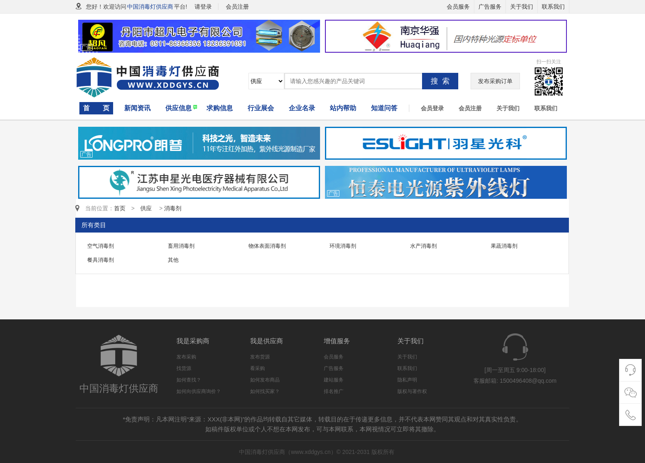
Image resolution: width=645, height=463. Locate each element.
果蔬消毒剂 (504, 246)
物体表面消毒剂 (267, 246)
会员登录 (432, 108)
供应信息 (178, 108)
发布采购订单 (495, 81)
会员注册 (470, 108)
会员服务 (458, 6)
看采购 (257, 368)
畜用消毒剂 (181, 246)
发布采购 (186, 357)
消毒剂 (172, 208)
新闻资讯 (137, 108)
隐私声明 (407, 380)
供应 (149, 208)
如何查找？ (188, 380)
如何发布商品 (265, 380)
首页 (119, 208)
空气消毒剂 (100, 246)
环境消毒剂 (342, 246)
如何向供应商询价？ (198, 391)
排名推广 (333, 391)
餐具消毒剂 (100, 260)
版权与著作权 (412, 391)
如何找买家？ (265, 391)
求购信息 (219, 108)
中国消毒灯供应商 (150, 6)
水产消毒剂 (423, 246)
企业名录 (302, 108)
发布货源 (260, 357)
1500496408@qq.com (528, 380)
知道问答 (384, 108)
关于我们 (521, 6)
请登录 (203, 6)
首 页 (96, 108)
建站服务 (333, 380)
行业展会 (261, 108)
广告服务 (489, 6)
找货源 (183, 368)
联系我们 (553, 6)
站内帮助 (343, 108)
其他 (173, 260)
